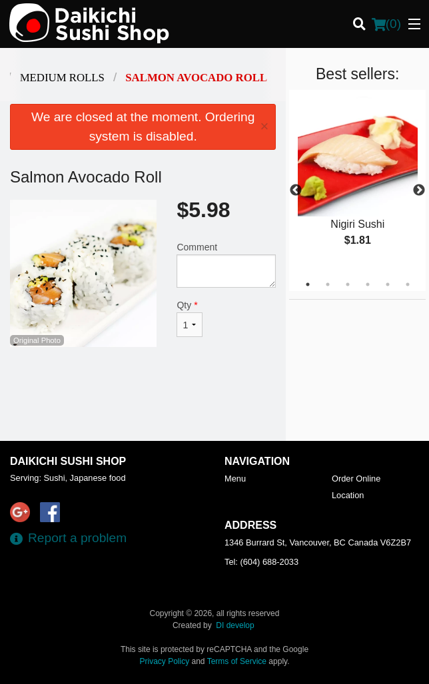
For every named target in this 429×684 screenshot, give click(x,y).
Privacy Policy (165, 661)
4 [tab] (367, 284)
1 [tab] (307, 284)
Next (419, 190)
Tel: (261, 562)
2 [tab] (327, 284)
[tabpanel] (357, 182)
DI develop (235, 625)
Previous (295, 190)
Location (348, 495)
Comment (226, 265)
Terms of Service (236, 661)
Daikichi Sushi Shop (68, 461)
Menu (235, 479)
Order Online (356, 479)
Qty (190, 318)
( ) (386, 24)
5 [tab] (387, 284)
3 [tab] (347, 284)
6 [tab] (407, 284)
